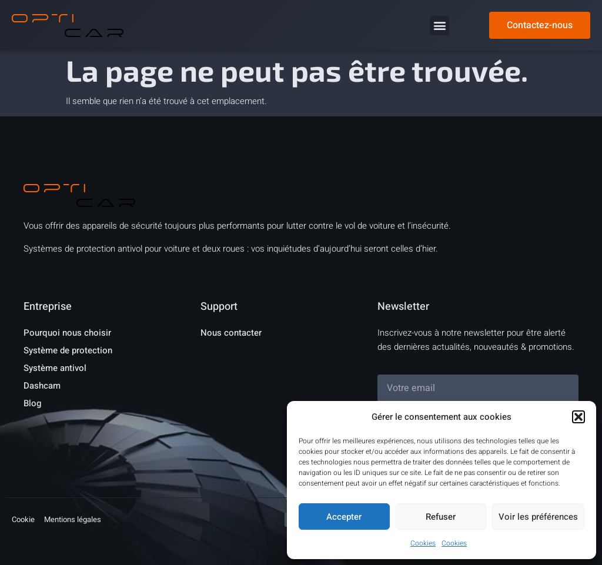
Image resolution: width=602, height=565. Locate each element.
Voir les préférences (538, 516)
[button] (578, 417)
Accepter (344, 516)
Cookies (423, 543)
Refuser (441, 516)
